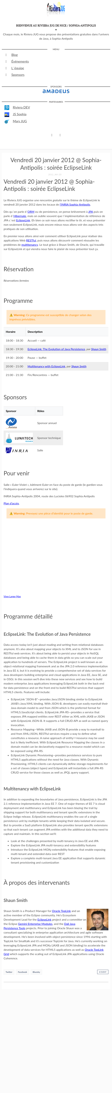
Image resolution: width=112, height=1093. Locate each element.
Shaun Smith (98, 349)
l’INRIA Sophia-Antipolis (75, 204)
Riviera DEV (17, 107)
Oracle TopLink (61, 911)
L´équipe (14, 68)
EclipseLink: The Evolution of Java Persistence (56, 349)
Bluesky (36, 972)
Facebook (22, 972)
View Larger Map (12, 596)
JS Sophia (15, 114)
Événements (17, 61)
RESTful (31, 240)
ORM (30, 211)
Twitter (9, 972)
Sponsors (14, 75)
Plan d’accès (11, 503)
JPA (90, 211)
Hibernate (19, 216)
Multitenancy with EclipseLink (46, 366)
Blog (11, 55)
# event (102, 972)
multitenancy (29, 244)
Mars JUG (16, 121)
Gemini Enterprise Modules (35, 923)
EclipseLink (23, 220)
